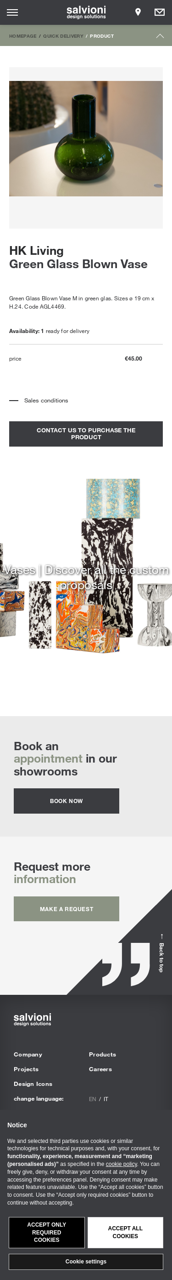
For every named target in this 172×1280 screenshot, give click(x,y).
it (106, 1098)
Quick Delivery (63, 36)
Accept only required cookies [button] (46, 1233)
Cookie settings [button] (86, 1261)
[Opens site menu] (12, 12)
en (92, 1098)
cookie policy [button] (121, 1164)
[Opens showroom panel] (138, 12)
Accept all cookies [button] (125, 1232)
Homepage (23, 36)
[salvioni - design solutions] (86, 12)
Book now (66, 800)
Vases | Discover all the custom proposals (86, 577)
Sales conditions (46, 400)
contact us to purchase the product (86, 433)
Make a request (66, 909)
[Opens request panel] (159, 12)
